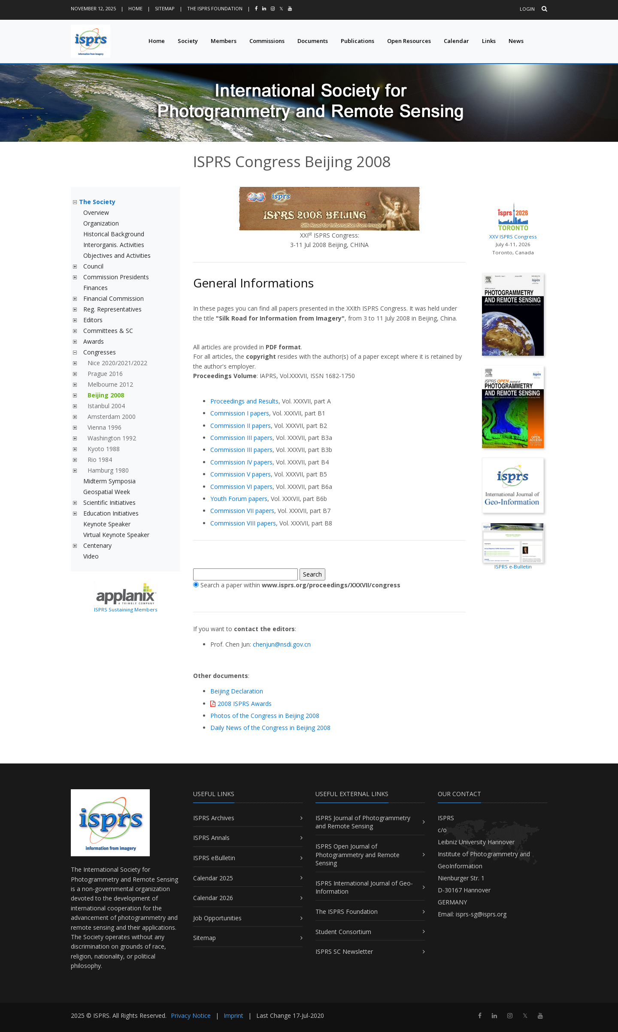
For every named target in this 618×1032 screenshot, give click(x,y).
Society (188, 41)
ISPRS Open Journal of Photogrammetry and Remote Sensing (357, 854)
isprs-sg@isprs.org (481, 914)
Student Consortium (343, 932)
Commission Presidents (116, 277)
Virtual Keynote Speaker (116, 535)
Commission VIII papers (243, 523)
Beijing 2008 (106, 395)
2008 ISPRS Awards (245, 703)
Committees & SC (108, 331)
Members (223, 41)
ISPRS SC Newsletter (344, 951)
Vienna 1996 (104, 427)
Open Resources (409, 41)
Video (91, 556)
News (516, 41)
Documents (312, 41)
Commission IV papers (241, 462)
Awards (93, 341)
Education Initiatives (111, 513)
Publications (357, 41)
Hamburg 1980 (108, 470)
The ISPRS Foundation (214, 8)
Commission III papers (241, 438)
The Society (97, 202)
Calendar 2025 (213, 878)
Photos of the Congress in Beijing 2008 (264, 715)
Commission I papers (239, 413)
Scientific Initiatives (109, 502)
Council (93, 266)
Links (489, 41)
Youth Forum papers (238, 499)
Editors (93, 320)
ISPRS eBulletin (214, 858)
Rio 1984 (100, 459)
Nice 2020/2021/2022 (117, 363)
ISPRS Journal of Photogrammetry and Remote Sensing (362, 822)
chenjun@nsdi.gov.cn (282, 644)
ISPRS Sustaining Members (126, 609)
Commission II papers (240, 425)
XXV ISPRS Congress (513, 219)
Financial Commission (113, 298)
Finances (95, 288)
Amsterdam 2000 (112, 416)
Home (135, 8)
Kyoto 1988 (104, 449)
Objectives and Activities (117, 255)
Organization (101, 223)
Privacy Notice (191, 1015)
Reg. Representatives (112, 309)
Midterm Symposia (109, 481)
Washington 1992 (112, 438)
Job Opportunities (217, 918)
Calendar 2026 (213, 898)
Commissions (267, 41)
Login (527, 9)
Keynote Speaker (106, 524)
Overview (96, 212)
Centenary (97, 545)
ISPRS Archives (213, 818)
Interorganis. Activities (113, 245)
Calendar (456, 41)
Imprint (233, 1015)
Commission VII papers (242, 511)
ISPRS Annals (211, 838)
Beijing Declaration (236, 691)
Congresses (99, 352)
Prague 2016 (105, 373)
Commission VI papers (241, 486)
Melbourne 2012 (110, 384)
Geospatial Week (106, 492)
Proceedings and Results (244, 401)
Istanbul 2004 (106, 406)
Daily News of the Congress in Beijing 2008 (270, 728)
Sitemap (165, 8)
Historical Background (113, 234)
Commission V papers (240, 474)
